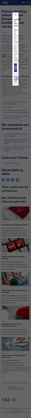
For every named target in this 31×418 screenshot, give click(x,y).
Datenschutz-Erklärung (18, 60)
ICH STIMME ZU (15, 67)
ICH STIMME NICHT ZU (15, 79)
